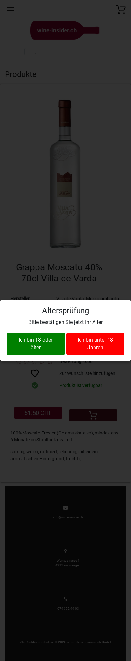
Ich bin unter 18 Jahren (95, 344)
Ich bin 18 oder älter (35, 344)
